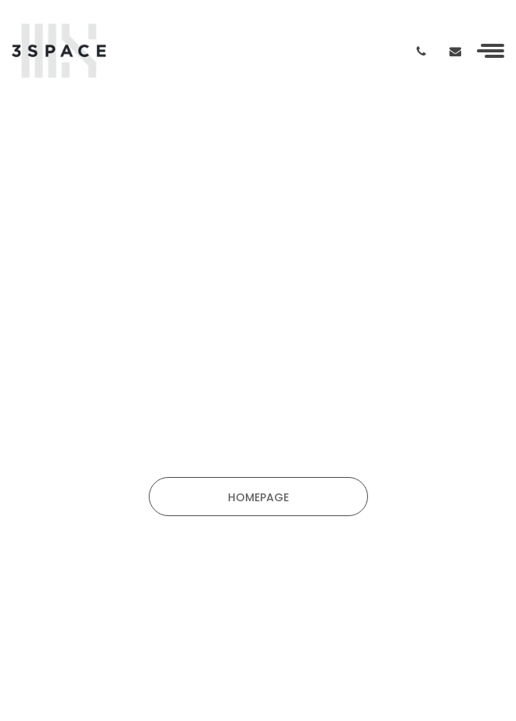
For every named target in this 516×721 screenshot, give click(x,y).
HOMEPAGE (258, 497)
